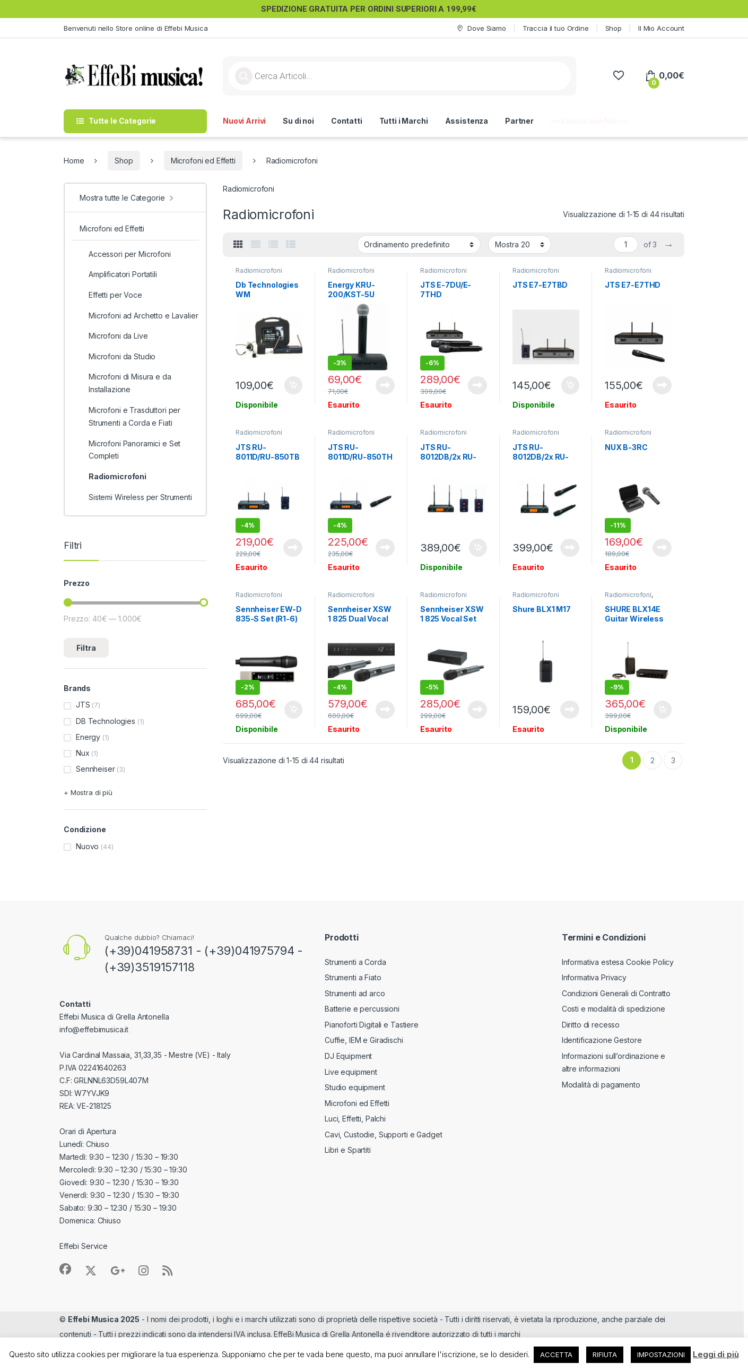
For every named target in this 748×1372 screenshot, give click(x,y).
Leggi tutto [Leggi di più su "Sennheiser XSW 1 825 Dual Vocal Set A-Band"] (385, 710)
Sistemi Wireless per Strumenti (136, 497)
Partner (519, 120)
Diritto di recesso (591, 1024)
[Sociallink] (65, 1269)
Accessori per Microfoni (125, 254)
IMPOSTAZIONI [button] (660, 1354)
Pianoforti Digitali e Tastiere (372, 1024)
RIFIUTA (605, 1354)
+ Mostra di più (88, 792)
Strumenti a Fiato (353, 977)
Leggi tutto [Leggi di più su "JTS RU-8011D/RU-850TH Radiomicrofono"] (385, 548)
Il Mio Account (661, 28)
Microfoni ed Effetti (203, 160)
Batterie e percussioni (362, 1008)
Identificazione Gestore (602, 1040)
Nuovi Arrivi (244, 120)
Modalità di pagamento (601, 1084)
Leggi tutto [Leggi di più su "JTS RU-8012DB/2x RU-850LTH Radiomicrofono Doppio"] (569, 548)
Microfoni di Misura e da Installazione (125, 383)
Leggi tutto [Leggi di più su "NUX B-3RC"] (662, 548)
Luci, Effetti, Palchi (355, 1118)
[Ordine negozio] (419, 244)
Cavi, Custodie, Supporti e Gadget (383, 1134)
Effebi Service (83, 1245)
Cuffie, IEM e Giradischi (364, 1040)
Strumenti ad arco (355, 993)
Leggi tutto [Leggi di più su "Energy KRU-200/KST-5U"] (385, 385)
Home (74, 160)
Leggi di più (715, 1354)
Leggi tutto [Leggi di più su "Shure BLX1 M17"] (569, 710)
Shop (613, 28)
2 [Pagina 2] (652, 760)
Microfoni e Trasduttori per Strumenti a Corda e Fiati (130, 416)
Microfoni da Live (114, 336)
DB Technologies (105, 721)
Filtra (86, 647)
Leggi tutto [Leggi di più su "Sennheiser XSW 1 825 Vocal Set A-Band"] (477, 710)
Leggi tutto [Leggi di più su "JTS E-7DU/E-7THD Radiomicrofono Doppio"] (477, 385)
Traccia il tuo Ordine (556, 28)
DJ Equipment (348, 1055)
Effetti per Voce (111, 295)
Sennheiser (95, 768)
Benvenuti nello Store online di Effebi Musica (136, 28)
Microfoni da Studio (117, 356)
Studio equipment (355, 1087)
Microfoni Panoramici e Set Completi (130, 450)
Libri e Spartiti (348, 1149)
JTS (83, 704)
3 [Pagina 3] (673, 760)
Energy (88, 736)
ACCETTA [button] (556, 1354)
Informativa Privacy (594, 977)
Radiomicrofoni (259, 270)
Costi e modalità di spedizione (613, 1008)
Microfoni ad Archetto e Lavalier (139, 315)
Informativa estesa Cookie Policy (618, 962)
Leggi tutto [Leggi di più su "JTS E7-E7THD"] (662, 385)
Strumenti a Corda (355, 962)
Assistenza (467, 120)
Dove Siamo (481, 28)
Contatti (346, 120)
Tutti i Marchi (403, 120)
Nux (83, 752)
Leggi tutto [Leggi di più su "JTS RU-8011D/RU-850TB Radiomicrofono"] (292, 548)
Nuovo (87, 846)
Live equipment (351, 1071)
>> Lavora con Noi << (589, 120)
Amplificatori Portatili (118, 274)
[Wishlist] (618, 76)
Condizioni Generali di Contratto (616, 993)
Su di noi (298, 120)
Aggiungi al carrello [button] (293, 385)
